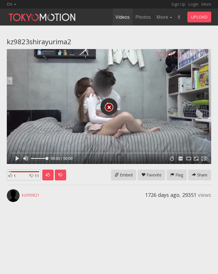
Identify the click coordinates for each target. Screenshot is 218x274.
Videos (123, 17)
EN (11, 4)
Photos (143, 17)
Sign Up (178, 4)
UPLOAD (199, 17)
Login (193, 4)
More (206, 4)
